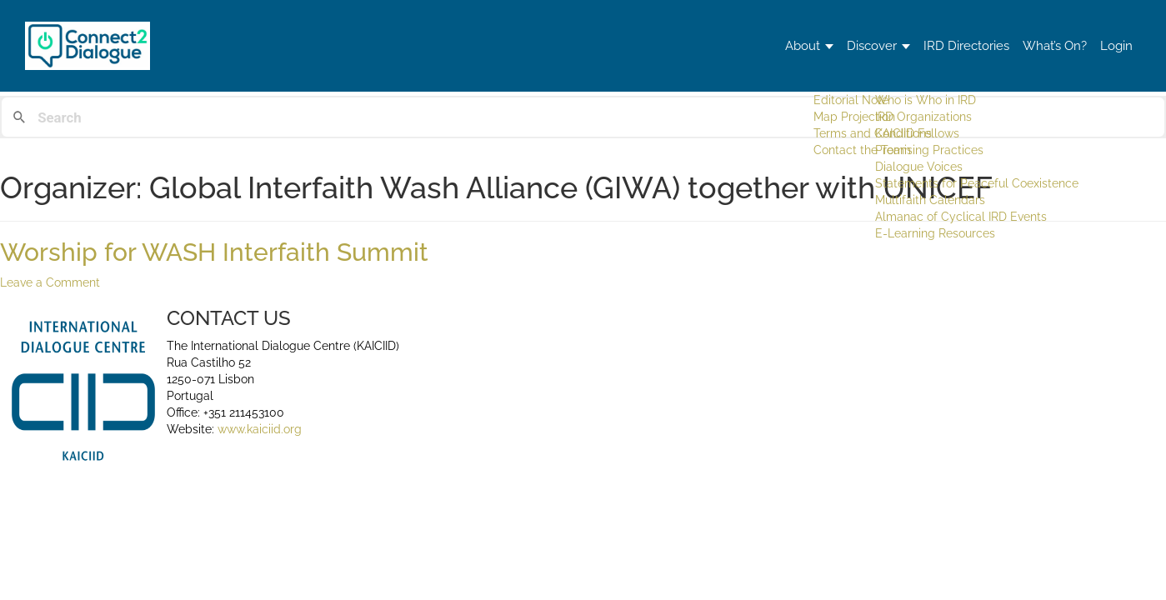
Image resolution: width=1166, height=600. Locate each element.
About (727, 45)
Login (1109, 45)
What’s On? (1031, 45)
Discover (813, 45)
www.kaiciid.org (258, 429)
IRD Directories (925, 45)
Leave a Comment (50, 282)
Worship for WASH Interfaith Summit (214, 252)
